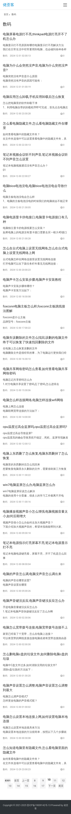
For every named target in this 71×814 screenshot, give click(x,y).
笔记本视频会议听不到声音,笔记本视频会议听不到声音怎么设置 (35, 157)
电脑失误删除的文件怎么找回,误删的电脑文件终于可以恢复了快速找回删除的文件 (35, 340)
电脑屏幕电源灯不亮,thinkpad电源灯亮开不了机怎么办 (35, 36)
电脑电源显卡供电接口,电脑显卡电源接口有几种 (35, 219)
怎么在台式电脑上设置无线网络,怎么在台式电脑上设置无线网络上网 (35, 250)
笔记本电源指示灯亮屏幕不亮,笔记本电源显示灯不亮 (35, 545)
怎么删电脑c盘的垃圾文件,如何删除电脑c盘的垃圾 (35, 656)
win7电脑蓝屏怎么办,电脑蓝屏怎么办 (29, 485)
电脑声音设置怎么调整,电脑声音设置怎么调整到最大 (35, 688)
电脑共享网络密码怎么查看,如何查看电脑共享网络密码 (35, 371)
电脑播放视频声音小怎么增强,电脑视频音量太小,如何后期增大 (35, 514)
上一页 (25, 780)
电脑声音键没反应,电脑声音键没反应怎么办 (34, 601)
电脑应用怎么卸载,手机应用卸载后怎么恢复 (34, 97)
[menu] (65, 5)
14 (18, 785)
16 (34, 785)
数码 (14, 14)
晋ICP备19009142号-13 (39, 805)
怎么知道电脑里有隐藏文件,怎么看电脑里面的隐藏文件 (35, 750)
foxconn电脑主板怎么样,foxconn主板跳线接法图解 (34, 308)
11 (55, 780)
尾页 (61, 785)
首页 (6, 14)
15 (26, 785)
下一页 (52, 785)
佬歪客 (8, 4)
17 (42, 785)
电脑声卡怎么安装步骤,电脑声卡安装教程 (32, 279)
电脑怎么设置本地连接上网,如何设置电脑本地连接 (35, 719)
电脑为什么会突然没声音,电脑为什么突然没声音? (35, 68)
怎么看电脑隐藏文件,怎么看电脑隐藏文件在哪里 (35, 126)
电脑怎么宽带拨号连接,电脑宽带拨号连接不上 (35, 627)
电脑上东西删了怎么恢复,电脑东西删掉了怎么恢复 (35, 456)
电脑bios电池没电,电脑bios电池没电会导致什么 (35, 188)
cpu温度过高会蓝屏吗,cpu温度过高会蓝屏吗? (35, 427)
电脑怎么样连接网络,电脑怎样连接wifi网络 (33, 400)
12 (63, 780)
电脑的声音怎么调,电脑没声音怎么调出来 (32, 574)
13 (10, 785)
